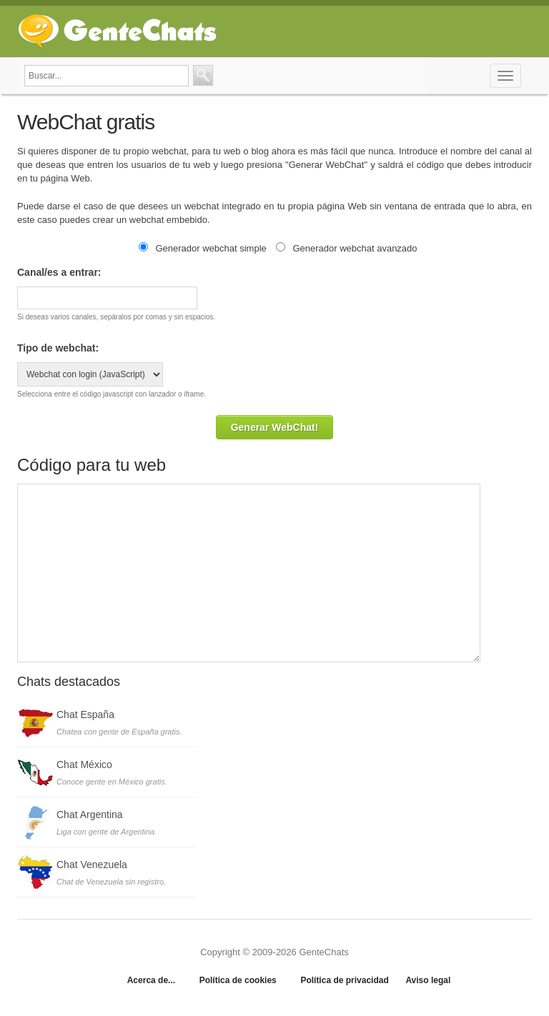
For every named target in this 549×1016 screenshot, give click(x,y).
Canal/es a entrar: (59, 272)
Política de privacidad (344, 980)
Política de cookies (238, 980)
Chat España (85, 714)
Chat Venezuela (91, 864)
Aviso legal (427, 980)
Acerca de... (151, 980)
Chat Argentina (89, 814)
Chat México (84, 764)
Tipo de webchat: (58, 348)
